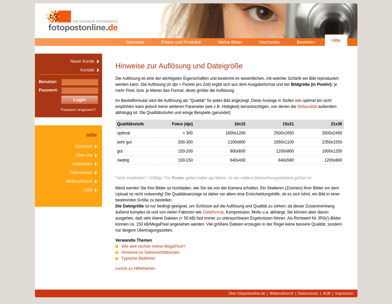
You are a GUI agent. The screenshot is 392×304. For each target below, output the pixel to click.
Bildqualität (307, 106)
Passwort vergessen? (78, 110)
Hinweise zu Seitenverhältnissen (151, 252)
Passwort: (48, 90)
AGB (88, 190)
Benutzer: (48, 81)
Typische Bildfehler (139, 258)
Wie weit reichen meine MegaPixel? (153, 246)
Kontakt (87, 70)
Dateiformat (213, 212)
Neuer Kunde (82, 61)
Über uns (84, 155)
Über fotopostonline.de (246, 293)
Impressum (82, 164)
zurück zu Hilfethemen (136, 268)
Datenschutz (81, 172)
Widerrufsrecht (79, 181)
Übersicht (83, 146)
